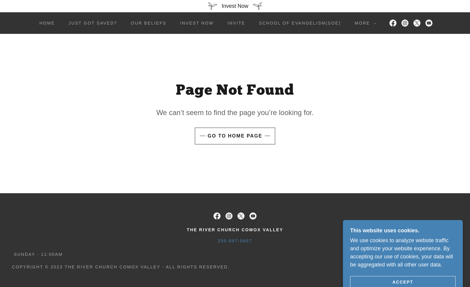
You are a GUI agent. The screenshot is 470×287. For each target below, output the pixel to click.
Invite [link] (236, 23)
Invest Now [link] (197, 23)
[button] (363, 23)
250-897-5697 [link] (235, 240)
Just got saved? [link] (93, 23)
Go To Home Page (235, 135)
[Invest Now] (235, 6)
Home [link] (47, 23)
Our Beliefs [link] (148, 23)
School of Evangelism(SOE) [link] (300, 23)
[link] (393, 23)
